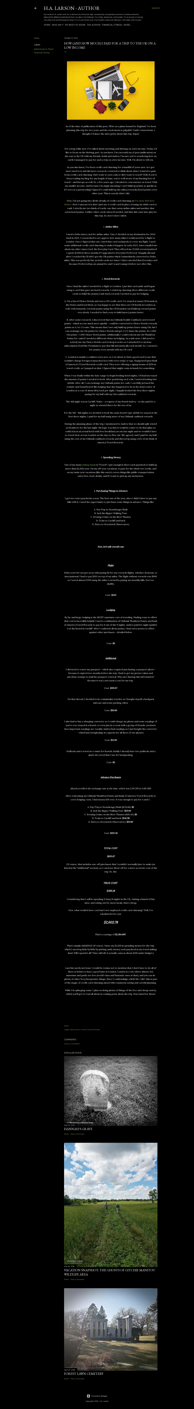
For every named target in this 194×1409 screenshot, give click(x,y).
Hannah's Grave (78, 1129)
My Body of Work (75, 25)
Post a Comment (72, 1044)
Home (47, 25)
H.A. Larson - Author (72, 8)
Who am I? (58, 25)
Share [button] (36, 38)
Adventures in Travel (43, 49)
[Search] (156, 8)
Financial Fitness (112, 25)
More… (127, 25)
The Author (93, 25)
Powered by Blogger (97, 1396)
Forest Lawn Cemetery (83, 1374)
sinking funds (89, 464)
